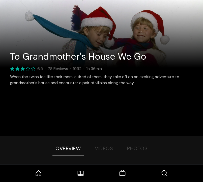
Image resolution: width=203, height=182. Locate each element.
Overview (68, 148)
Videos (104, 148)
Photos (137, 148)
